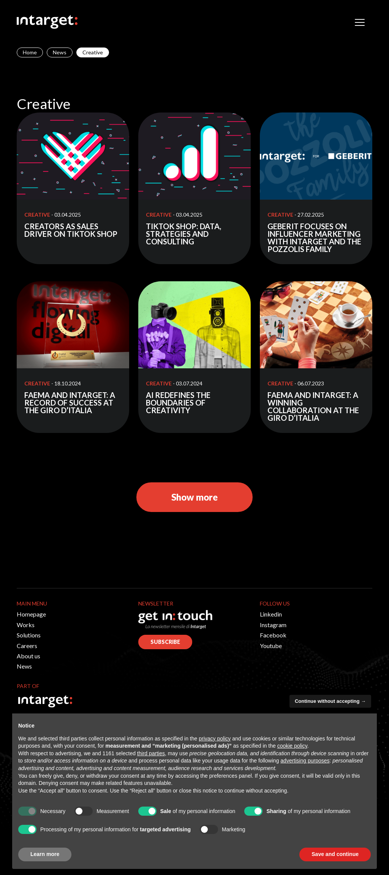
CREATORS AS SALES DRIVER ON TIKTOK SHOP (70, 230)
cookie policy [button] (292, 746)
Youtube (271, 645)
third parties (151, 753)
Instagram (273, 624)
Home (30, 52)
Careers (27, 645)
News (59, 52)
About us (28, 655)
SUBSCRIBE (165, 642)
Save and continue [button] (335, 854)
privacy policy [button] (215, 739)
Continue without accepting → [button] (330, 701)
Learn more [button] (44, 854)
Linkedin (271, 614)
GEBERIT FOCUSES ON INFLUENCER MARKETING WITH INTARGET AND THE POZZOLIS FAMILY (314, 238)
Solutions (29, 635)
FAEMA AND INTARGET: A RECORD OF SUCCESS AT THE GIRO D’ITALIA (69, 402)
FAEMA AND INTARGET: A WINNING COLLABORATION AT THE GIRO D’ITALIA (313, 406)
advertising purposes (304, 761)
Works (26, 624)
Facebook (273, 635)
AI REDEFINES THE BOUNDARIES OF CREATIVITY (178, 402)
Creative (37, 214)
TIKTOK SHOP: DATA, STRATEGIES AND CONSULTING (183, 234)
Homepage (31, 614)
